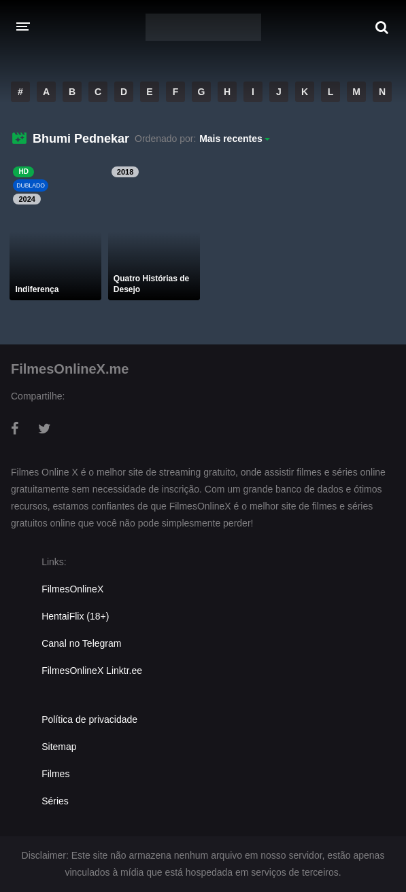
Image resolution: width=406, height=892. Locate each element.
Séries (55, 801)
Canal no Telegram (81, 643)
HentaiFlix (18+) (75, 616)
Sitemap (58, 746)
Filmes (55, 773)
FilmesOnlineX (72, 589)
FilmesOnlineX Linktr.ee (91, 670)
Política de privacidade (89, 719)
